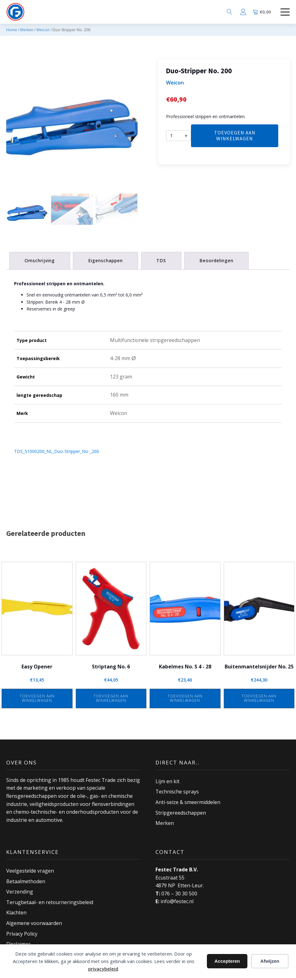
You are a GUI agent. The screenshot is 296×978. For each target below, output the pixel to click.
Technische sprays (177, 791)
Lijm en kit (167, 781)
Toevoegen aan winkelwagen (234, 135)
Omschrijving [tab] (40, 260)
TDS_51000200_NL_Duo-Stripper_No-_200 (56, 451)
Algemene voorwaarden (34, 923)
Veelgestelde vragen (30, 870)
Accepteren (227, 961)
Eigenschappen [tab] (105, 260)
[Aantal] (178, 135)
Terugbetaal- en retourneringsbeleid (49, 902)
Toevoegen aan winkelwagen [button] (37, 698)
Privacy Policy (21, 933)
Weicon (43, 29)
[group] (72, 125)
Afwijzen (269, 961)
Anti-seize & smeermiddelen (187, 802)
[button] (27, 212)
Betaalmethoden (25, 881)
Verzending (19, 891)
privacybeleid (103, 969)
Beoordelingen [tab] (217, 260)
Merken (26, 29)
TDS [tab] (161, 260)
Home (11, 29)
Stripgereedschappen (180, 812)
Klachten (16, 912)
